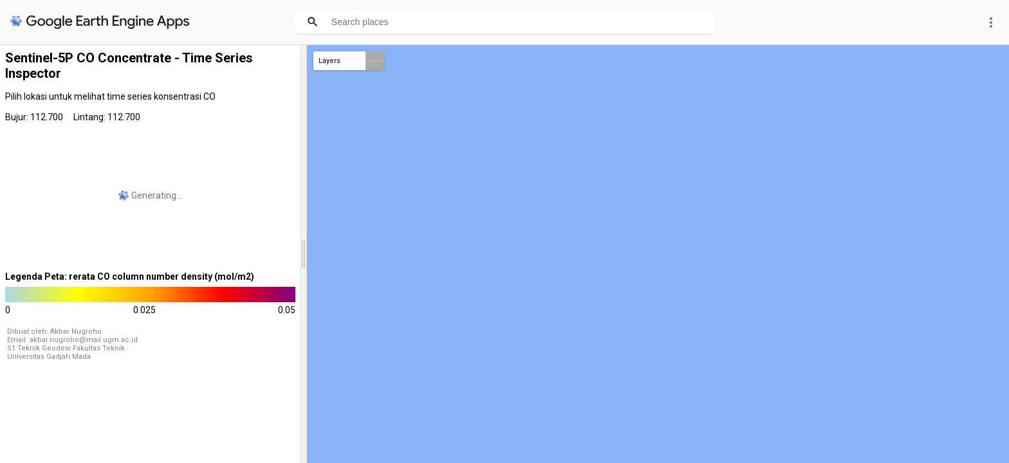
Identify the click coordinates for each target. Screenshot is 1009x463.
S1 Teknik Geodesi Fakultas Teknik (66, 348)
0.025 (144, 310)
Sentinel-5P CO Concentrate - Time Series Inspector (129, 65)
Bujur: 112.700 (34, 117)
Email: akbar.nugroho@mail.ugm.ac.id (72, 340)
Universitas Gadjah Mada (49, 356)
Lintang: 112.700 (106, 117)
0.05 (286, 310)
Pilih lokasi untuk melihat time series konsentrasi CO (110, 96)
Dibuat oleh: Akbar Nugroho (54, 331)
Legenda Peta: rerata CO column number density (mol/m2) (129, 276)
